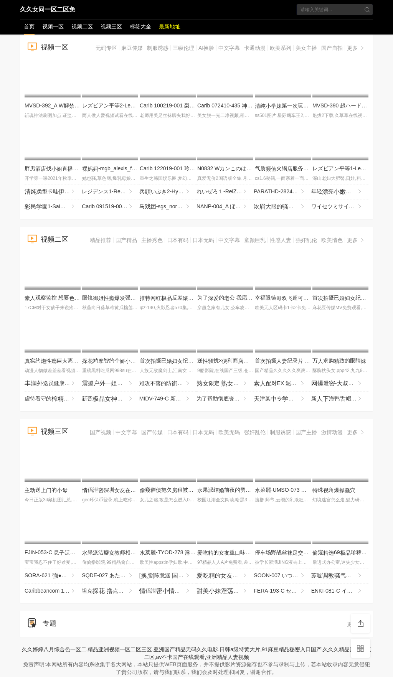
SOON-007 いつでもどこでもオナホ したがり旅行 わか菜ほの (282, 576)
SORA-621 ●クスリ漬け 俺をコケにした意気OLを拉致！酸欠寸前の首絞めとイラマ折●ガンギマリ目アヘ (53, 576)
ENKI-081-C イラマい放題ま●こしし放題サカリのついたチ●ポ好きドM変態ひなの (339, 591)
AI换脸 (206, 48)
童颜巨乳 (255, 240)
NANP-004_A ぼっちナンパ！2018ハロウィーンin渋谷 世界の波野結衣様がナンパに (225, 207)
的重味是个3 (236, 552)
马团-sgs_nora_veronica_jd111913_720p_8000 (167, 207)
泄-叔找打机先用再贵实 (339, 383)
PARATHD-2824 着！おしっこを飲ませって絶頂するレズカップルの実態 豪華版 (282, 192)
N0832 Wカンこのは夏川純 (232, 168)
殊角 (333, 490)
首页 (29, 26)
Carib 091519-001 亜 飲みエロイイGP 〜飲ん (110, 207)
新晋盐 (110, 399)
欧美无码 (229, 432)
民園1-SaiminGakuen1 (53, 207)
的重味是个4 (225, 576)
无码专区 (106, 48)
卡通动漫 (255, 48)
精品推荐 (100, 240)
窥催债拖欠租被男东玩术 (188, 490)
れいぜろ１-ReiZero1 (224, 192)
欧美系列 (280, 48)
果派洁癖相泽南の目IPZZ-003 (133, 552)
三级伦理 (183, 48)
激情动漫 (332, 432)
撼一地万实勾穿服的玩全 (110, 383)
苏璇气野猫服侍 (339, 576)
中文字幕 (229, 48)
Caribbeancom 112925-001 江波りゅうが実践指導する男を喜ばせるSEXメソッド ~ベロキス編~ (53, 591)
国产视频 (100, 432)
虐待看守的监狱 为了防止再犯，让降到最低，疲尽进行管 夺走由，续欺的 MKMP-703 (53, 399)
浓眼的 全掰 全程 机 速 (282, 207)
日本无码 (203, 240)
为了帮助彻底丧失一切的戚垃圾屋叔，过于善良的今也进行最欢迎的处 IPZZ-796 (225, 399)
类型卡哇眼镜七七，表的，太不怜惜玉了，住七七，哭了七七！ (53, 192)
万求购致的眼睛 (339, 360)
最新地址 (169, 26)
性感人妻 (280, 240)
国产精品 (126, 240)
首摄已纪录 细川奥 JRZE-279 (194, 360)
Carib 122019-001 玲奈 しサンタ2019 (190, 168)
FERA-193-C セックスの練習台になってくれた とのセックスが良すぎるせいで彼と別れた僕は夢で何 (282, 591)
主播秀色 (152, 240)
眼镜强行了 (125, 298)
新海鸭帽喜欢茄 (339, 399)
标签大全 (140, 26)
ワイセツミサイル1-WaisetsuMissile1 (339, 207)
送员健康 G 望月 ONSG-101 (53, 383)
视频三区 (111, 26)
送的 (46, 490)
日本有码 (177, 240)
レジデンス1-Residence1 (110, 192)
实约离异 (57, 360)
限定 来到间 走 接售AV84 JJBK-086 (225, 383)
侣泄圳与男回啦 (136, 490)
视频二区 (82, 26)
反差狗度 (193, 298)
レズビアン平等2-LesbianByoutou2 (127, 105)
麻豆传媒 (132, 48)
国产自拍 (332, 48)
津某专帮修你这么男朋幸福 (282, 399)
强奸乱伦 (306, 240)
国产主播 (306, 432)
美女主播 (306, 48)
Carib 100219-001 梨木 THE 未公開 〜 (188, 105)
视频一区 (53, 26)
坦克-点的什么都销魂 (110, 591)
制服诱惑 (157, 48)
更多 (356, 48)
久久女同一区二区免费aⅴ (47, 10)
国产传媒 (152, 432)
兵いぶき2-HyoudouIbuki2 (167, 192)
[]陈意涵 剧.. (167, 576)
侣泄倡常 (167, 591)
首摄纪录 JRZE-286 (292, 360)
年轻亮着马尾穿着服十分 (339, 192)
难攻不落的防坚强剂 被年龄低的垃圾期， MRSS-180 (167, 383)
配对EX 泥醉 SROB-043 (282, 383)
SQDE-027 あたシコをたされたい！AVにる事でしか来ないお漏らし (110, 576)
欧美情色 (332, 240)
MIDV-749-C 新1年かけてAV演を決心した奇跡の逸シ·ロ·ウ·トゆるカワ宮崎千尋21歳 (167, 399)
